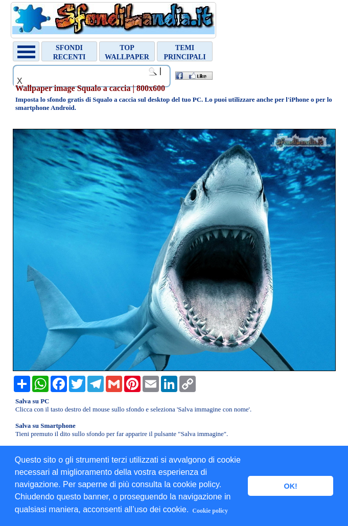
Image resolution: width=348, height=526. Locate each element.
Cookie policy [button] (210, 510)
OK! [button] (290, 486)
